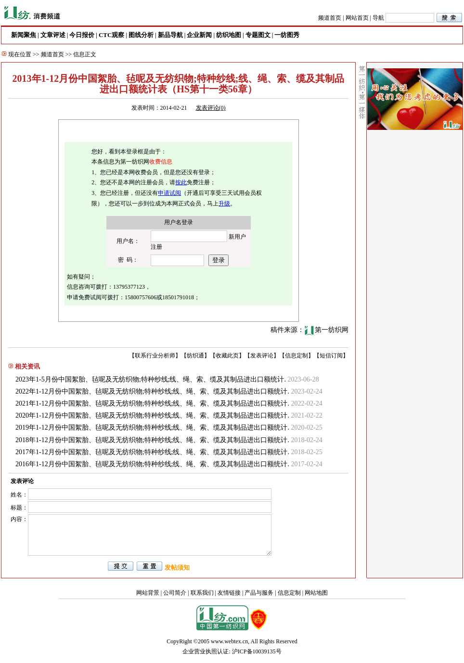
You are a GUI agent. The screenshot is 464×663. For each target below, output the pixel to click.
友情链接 (229, 592)
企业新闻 (199, 34)
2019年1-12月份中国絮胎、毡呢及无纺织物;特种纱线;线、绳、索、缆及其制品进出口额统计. (152, 427)
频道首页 (329, 17)
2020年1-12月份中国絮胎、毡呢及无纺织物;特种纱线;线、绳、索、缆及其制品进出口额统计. (152, 415)
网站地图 (316, 592)
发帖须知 (177, 567)
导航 (378, 17)
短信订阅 (331, 355)
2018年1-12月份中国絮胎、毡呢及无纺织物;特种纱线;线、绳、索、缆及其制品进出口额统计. (152, 440)
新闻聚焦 (23, 34)
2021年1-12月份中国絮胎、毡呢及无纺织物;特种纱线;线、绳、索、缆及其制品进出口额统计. (152, 403)
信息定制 (296, 355)
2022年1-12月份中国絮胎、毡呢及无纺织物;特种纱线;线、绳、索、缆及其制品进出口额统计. (152, 391)
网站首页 (357, 17)
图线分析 (141, 34)
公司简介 (174, 592)
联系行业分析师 (155, 355)
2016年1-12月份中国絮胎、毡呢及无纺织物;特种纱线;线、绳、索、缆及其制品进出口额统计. (152, 464)
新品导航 (170, 34)
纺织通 (195, 355)
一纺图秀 (286, 34)
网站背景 (147, 592)
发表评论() (211, 107)
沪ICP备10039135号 (257, 651)
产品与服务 (259, 592)
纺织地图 (228, 34)
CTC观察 (111, 34)
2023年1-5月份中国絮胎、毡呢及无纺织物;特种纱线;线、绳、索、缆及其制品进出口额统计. (150, 379)
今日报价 (81, 34)
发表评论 (261, 355)
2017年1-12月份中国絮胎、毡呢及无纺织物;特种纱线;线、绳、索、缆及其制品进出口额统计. (152, 452)
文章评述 (52, 34)
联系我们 (202, 592)
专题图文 (258, 34)
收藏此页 (227, 355)
